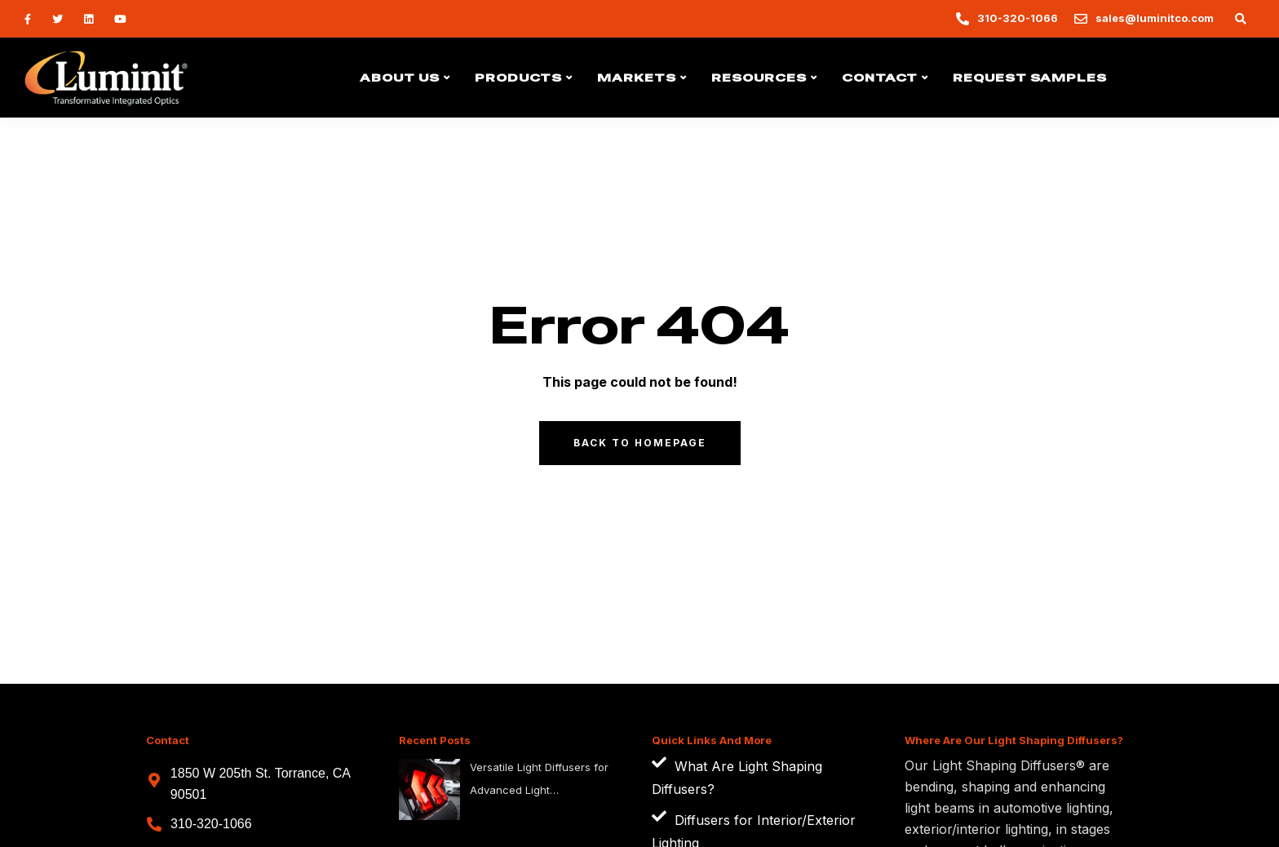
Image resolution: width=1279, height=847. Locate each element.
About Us (400, 77)
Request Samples (1030, 77)
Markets (636, 77)
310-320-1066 (211, 824)
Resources (759, 77)
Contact (880, 77)
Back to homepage (639, 443)
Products (518, 77)
